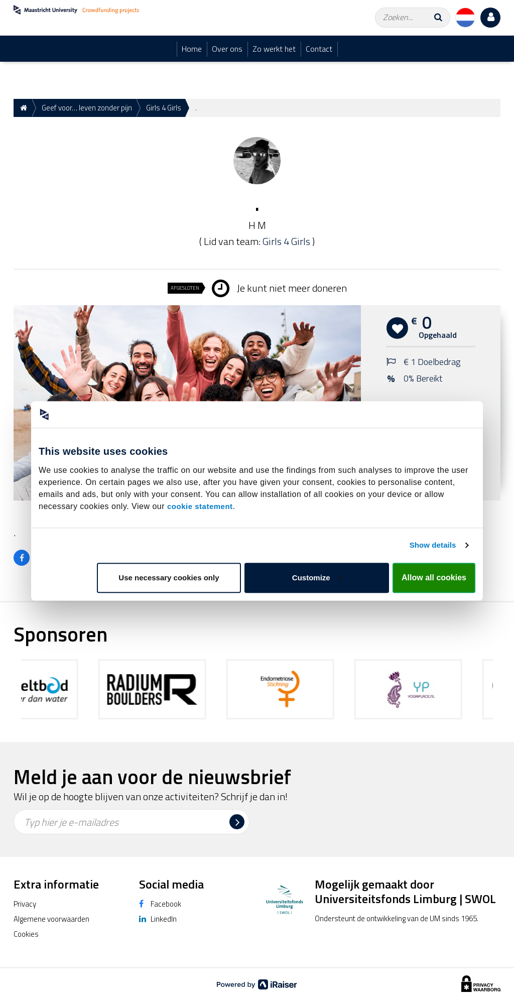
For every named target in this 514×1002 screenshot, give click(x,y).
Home (192, 49)
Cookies (26, 934)
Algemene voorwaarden (51, 919)
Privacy (25, 904)
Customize (317, 577)
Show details (433, 545)
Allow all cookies (434, 577)
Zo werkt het (274, 49)
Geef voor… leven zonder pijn (87, 107)
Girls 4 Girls (163, 107)
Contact (319, 49)
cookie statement (200, 506)
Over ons (227, 49)
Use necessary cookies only (168, 577)
